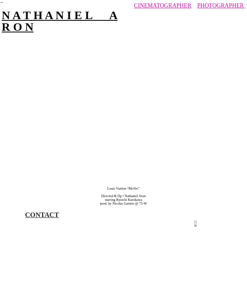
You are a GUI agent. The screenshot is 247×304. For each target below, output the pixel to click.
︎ (1, 3)
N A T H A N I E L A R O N (60, 21)
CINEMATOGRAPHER (162, 5)
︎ (195, 223)
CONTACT (42, 215)
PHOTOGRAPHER (220, 5)
